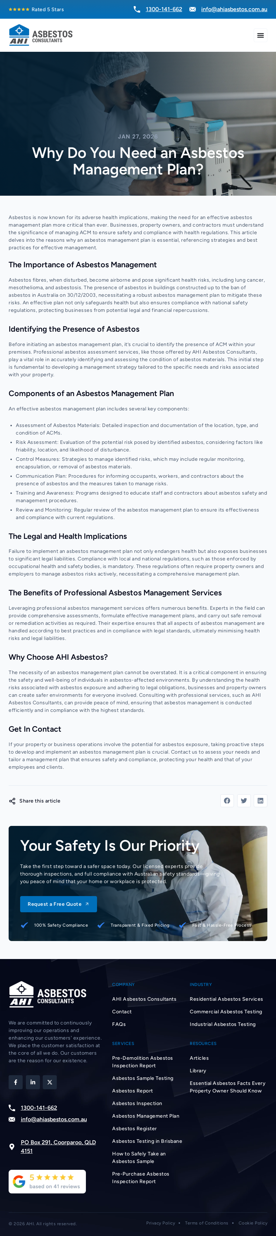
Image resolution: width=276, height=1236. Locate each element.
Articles (199, 1058)
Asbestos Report (132, 1091)
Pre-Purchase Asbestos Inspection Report (141, 1178)
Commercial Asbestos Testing (226, 1012)
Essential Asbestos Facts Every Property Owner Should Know (228, 1087)
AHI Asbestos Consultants (144, 999)
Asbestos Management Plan (145, 1116)
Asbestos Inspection (137, 1103)
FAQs (119, 1024)
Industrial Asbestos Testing (223, 1024)
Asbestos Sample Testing (143, 1078)
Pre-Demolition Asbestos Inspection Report (142, 1062)
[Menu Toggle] (260, 35)
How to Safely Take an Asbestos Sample (139, 1157)
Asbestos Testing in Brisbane (147, 1141)
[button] (227, 800)
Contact (122, 1012)
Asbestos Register (134, 1129)
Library (198, 1071)
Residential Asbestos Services (226, 999)
